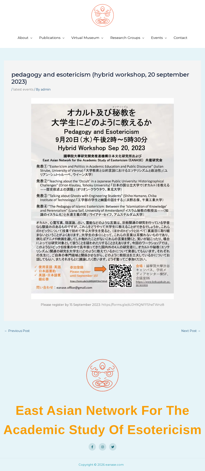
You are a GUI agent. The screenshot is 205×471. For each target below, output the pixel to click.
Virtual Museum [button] (85, 38)
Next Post (191, 331)
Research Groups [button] (125, 38)
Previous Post (17, 331)
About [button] (23, 38)
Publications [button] (50, 38)
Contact (180, 38)
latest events (23, 89)
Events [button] (157, 38)
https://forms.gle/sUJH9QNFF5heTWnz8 (133, 305)
